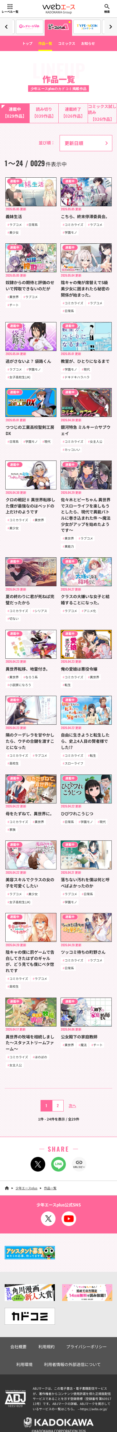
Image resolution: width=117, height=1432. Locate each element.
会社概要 (18, 1347)
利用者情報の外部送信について (72, 1364)
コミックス (66, 43)
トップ (27, 43)
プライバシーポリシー (86, 1347)
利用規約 (46, 1347)
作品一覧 (45, 43)
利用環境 (24, 1364)
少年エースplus (26, 1188)
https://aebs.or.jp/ (93, 1408)
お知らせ (88, 43)
